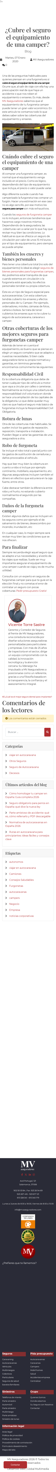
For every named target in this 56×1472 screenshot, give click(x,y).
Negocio (14, 904)
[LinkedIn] (30, 1174)
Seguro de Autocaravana (24, 767)
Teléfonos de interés (11, 1397)
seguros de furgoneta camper (34, 214)
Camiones (15, 874)
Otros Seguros (17, 761)
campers (14, 898)
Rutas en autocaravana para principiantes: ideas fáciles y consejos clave (27, 836)
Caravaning (7, 1359)
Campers (34, 1366)
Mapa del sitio (8, 1450)
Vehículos (6, 1366)
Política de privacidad (12, 1435)
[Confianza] (28, 1221)
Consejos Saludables (21, 880)
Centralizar (35, 1381)
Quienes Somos (37, 1397)
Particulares (8, 1377)
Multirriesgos (8, 1370)
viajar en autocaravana (22, 755)
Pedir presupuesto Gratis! (31, 590)
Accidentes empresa (40, 1377)
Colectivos (7, 1374)
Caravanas (35, 1363)
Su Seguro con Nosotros (41, 1404)
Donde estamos (38, 1401)
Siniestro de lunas (10, 1419)
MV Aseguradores (12, 101)
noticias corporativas (21, 916)
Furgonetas (16, 886)
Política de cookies (11, 1439)
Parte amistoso (9, 1415)
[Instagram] (33, 1174)
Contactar (35, 1408)
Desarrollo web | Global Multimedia (28, 1468)
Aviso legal (7, 1432)
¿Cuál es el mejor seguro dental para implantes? (27, 697)
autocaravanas (18, 892)
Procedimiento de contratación (17, 1442)
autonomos (16, 861)
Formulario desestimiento (14, 1446)
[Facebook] (22, 1174)
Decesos (14, 773)
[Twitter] (26, 1174)
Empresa (14, 910)
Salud (33, 1374)
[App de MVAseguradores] (28, 1251)
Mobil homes (36, 1370)
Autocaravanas (9, 1363)
